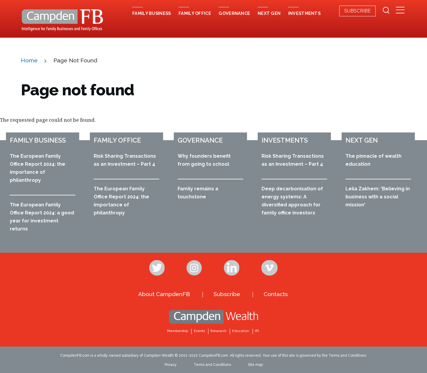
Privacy (171, 365)
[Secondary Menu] (400, 10)
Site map (255, 365)
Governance (200, 140)
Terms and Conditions (212, 365)
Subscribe (357, 11)
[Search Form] (386, 11)
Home (29, 60)
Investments (285, 140)
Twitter (157, 268)
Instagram (195, 268)
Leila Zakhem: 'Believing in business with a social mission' (377, 197)
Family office (117, 140)
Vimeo (269, 268)
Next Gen (361, 140)
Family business (38, 140)
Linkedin (232, 268)
